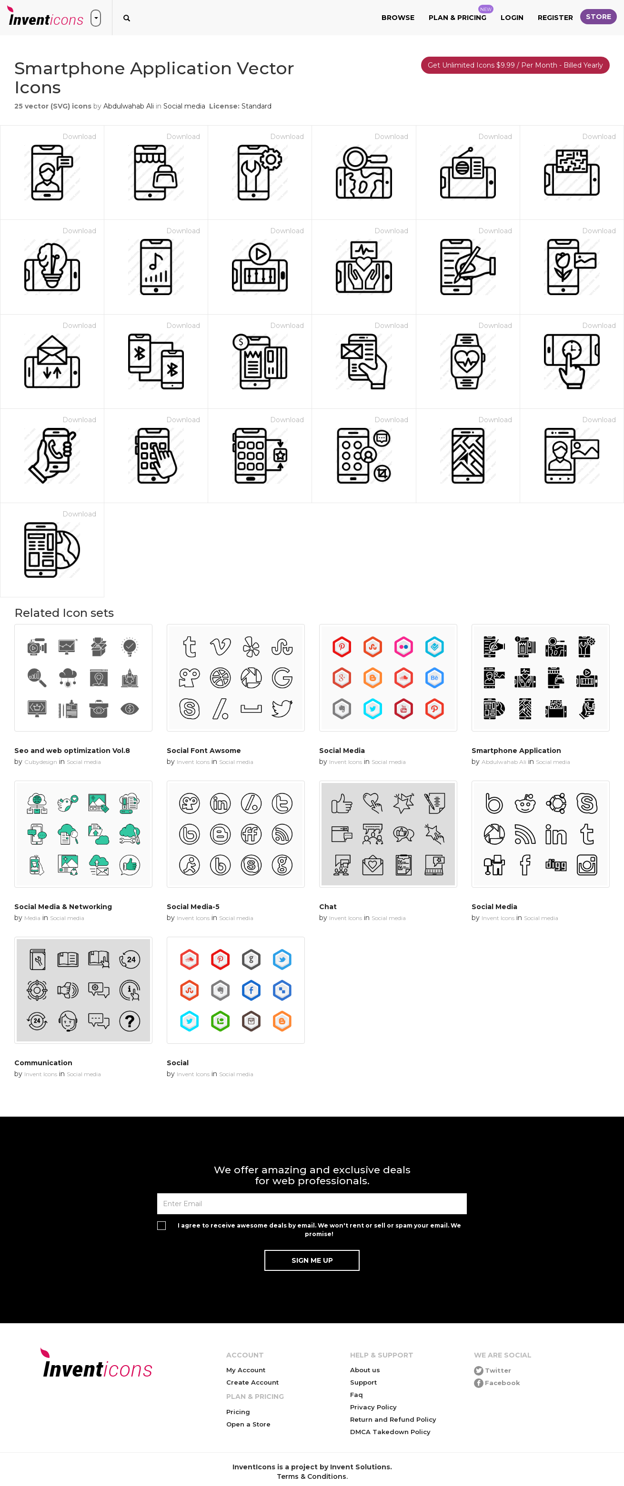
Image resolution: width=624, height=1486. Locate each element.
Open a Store (248, 1424)
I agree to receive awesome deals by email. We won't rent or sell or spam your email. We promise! (319, 1229)
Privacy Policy (373, 1407)
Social (178, 1063)
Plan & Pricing (461, 13)
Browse (398, 17)
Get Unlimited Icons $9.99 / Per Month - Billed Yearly (515, 65)
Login (512, 17)
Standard (257, 106)
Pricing (238, 1412)
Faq (356, 1394)
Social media (184, 106)
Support (363, 1382)
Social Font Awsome (204, 750)
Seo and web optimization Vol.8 (72, 750)
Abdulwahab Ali (128, 106)
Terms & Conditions (311, 1476)
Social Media (342, 750)
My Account (245, 1370)
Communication (43, 1063)
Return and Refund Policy (393, 1419)
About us (365, 1370)
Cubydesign (40, 761)
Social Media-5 (193, 906)
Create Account (252, 1382)
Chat (328, 906)
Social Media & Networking (63, 906)
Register (555, 17)
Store (598, 16)
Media (32, 917)
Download (79, 136)
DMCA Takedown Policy (390, 1432)
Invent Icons (193, 761)
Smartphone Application (516, 750)
